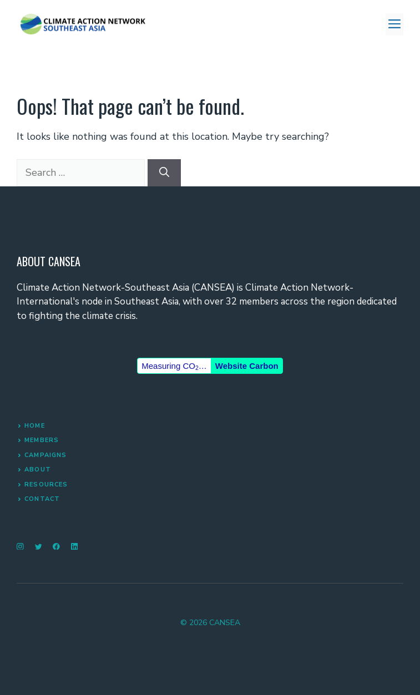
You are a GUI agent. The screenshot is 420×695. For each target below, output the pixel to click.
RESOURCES (46, 484)
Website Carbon (247, 366)
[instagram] (20, 546)
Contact (42, 499)
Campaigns (45, 455)
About (37, 469)
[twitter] (38, 546)
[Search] (164, 172)
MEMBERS (41, 440)
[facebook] (56, 546)
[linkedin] (74, 546)
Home (34, 426)
